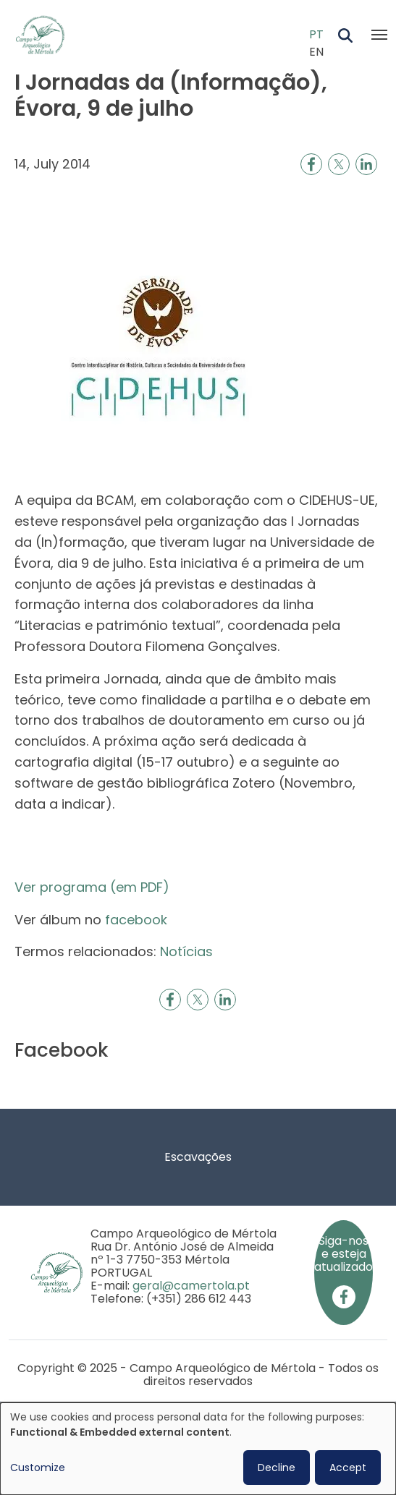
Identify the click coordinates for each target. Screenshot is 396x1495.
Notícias (186, 951)
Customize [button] (37, 1467)
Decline (276, 1467)
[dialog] (198, 1448)
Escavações (198, 1157)
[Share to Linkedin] (366, 164)
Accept (347, 1467)
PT (316, 34)
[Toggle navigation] (379, 34)
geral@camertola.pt (191, 1285)
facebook (136, 920)
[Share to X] (339, 164)
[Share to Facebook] (311, 164)
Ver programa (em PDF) (91, 887)
